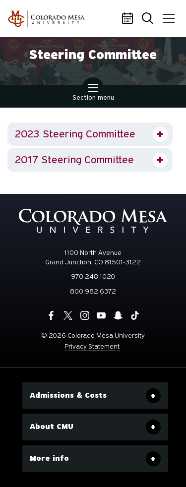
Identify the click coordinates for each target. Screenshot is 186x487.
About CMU (51, 426)
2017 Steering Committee (74, 159)
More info (49, 458)
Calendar (129, 19)
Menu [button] (167, 14)
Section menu (93, 93)
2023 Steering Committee (75, 133)
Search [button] (148, 19)
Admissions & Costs (68, 395)
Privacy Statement (92, 346)
